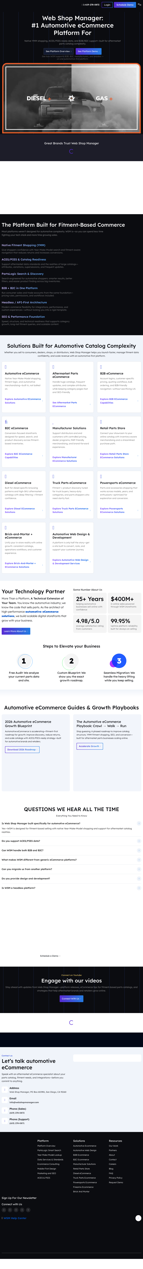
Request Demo (116, 1192)
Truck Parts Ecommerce (84, 1187)
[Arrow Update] (138, 1228)
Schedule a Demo (49, 965)
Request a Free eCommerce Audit (88, 965)
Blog (111, 1178)
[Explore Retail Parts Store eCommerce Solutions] (119, 444)
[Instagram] (16, 1220)
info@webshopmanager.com (24, 1112)
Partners (113, 1160)
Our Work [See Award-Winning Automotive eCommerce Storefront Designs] (84, 203)
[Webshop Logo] (15, 4)
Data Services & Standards (50, 1169)
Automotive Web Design (85, 1160)
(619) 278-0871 (17, 1133)
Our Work (113, 1155)
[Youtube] (29, 1220)
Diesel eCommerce (82, 1183)
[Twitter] (10, 1220)
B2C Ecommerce (81, 1169)
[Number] (91, 4)
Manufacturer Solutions (84, 1174)
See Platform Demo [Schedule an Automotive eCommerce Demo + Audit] (89, 51)
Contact (113, 1169)
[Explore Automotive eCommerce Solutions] (24, 389)
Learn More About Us (16, 634)
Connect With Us (71, 1008)
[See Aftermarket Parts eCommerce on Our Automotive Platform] (71, 389)
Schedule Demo (125, 4)
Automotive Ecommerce (85, 1155)
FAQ (111, 1183)
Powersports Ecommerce (85, 1192)
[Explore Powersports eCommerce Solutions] (119, 497)
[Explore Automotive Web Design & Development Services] (71, 550)
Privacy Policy (115, 1187)
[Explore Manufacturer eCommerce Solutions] (71, 444)
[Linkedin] (22, 1220)
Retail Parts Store (81, 1178)
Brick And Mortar (81, 1201)
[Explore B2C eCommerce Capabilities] (24, 444)
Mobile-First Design (46, 1178)
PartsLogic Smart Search (49, 1160)
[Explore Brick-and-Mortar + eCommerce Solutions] (24, 550)
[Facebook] (4, 1220)
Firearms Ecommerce (83, 1197)
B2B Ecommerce (81, 1164)
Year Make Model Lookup (49, 1164)
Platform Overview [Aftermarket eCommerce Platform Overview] (32, 203)
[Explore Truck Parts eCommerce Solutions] (71, 497)
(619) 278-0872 (17, 1122)
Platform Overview (46, 1155)
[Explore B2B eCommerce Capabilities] (119, 389)
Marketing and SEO (47, 1183)
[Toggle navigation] (138, 5)
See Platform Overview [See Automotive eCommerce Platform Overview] (57, 51)
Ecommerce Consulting (48, 1174)
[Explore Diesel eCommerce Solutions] (24, 497)
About (112, 1164)
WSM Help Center (15, 1228)
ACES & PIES (43, 1187)
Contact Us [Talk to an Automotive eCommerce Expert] (131, 203)
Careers (112, 1174)
